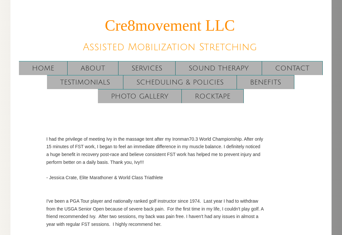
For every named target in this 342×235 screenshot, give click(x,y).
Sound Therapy (219, 68)
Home (43, 68)
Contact (292, 68)
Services (147, 68)
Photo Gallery (139, 96)
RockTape (212, 96)
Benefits (265, 82)
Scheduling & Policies (180, 82)
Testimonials (85, 82)
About (93, 68)
